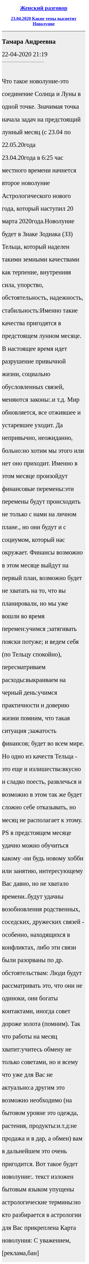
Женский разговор (43, 8)
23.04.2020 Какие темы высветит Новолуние (43, 21)
